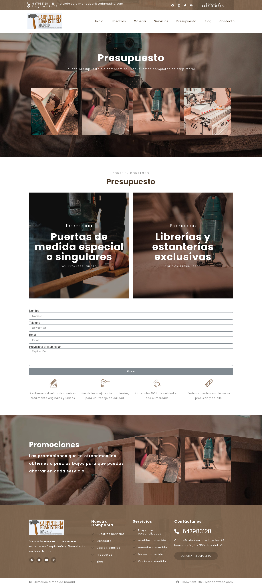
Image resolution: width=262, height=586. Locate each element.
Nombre (34, 310)
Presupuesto (186, 21)
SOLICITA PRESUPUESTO (79, 266)
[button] (213, 5)
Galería (140, 21)
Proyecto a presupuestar (45, 346)
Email (32, 334)
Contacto (227, 21)
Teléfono (34, 322)
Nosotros (119, 21)
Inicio (99, 21)
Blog (208, 21)
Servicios (161, 21)
